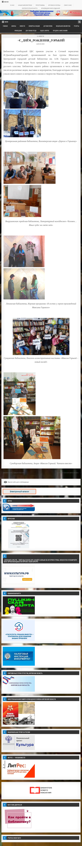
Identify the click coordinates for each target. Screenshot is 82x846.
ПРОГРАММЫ (40, 5)
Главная (5, 26)
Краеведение (18, 31)
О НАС (12, 5)
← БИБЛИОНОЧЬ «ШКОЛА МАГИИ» (13, 473)
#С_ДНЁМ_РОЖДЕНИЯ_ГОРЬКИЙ (41, 40)
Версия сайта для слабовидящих (16, 482)
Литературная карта (29, 8)
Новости (22, 26)
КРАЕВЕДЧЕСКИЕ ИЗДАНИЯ (50, 8)
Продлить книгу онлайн (60, 31)
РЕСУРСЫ (76, 26)
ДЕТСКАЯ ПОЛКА (47, 26)
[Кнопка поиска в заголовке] (79, 21)
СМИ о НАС (68, 5)
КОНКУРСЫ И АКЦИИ (34, 26)
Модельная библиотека (63, 26)
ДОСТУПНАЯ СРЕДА (31, 31)
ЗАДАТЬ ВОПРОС (44, 31)
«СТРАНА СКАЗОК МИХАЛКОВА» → (69, 473)
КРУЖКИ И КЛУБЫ (54, 5)
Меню (6, 2)
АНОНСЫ (13, 26)
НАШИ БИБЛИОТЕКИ (25, 5)
